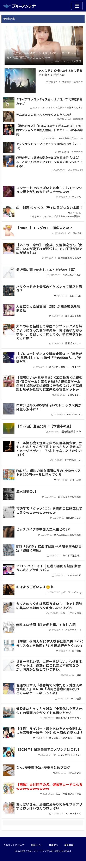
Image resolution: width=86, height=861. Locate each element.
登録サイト (36, 845)
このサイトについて (13, 845)
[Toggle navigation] (77, 6)
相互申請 (69, 845)
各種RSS (53, 845)
